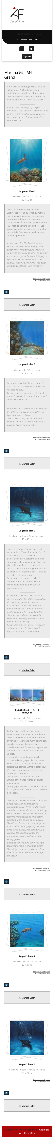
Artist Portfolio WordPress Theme (22, 1129)
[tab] (22, 48)
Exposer (27, 56)
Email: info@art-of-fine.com (23, 34)
